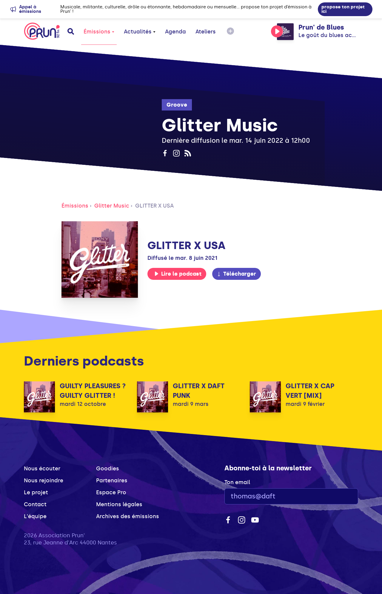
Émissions (99, 31)
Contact (35, 504)
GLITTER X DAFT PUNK (198, 391)
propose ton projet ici (343, 9)
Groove (177, 105)
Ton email (237, 482)
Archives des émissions (127, 516)
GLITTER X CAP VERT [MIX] (310, 391)
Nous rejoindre (43, 480)
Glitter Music (111, 205)
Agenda (175, 31)
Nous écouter (42, 468)
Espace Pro (111, 492)
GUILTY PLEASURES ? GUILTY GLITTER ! (93, 391)
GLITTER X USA (154, 205)
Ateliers (205, 31)
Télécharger (236, 274)
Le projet (36, 492)
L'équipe (35, 516)
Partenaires (111, 480)
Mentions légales (119, 504)
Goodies (107, 468)
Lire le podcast (177, 274)
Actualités (139, 31)
